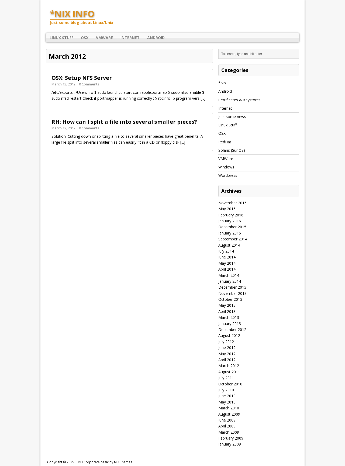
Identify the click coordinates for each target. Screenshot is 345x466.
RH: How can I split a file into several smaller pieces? (124, 121)
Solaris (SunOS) (231, 150)
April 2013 (227, 311)
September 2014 (232, 238)
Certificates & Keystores (239, 99)
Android (156, 37)
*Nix (222, 82)
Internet (130, 37)
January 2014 (229, 281)
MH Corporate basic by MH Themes (105, 462)
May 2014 (227, 263)
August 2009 (229, 414)
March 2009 (228, 432)
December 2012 (232, 329)
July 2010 (226, 389)
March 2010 (228, 407)
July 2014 (226, 251)
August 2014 (229, 245)
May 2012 (227, 353)
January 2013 (229, 323)
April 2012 (227, 359)
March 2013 (228, 317)
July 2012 (226, 341)
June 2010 (227, 395)
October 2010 (230, 383)
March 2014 (228, 275)
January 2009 (229, 444)
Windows (226, 167)
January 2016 (229, 220)
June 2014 (227, 257)
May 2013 (227, 305)
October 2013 (230, 299)
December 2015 (232, 226)
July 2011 (226, 377)
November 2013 (232, 293)
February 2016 (230, 215)
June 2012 (227, 347)
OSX (84, 37)
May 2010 (227, 402)
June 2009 (227, 420)
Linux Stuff (61, 37)
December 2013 (232, 287)
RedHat (224, 141)
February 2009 (230, 438)
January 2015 (229, 233)
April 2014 (227, 269)
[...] (203, 98)
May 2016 (227, 208)
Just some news (232, 116)
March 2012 (228, 365)
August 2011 (229, 371)
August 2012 (229, 335)
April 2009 (227, 426)
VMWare (104, 37)
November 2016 (232, 202)
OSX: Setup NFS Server (81, 77)
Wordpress (227, 175)
